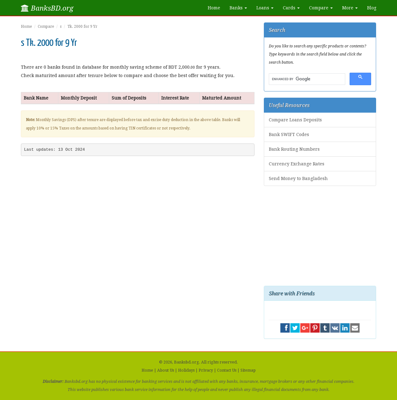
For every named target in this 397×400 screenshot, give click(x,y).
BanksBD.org (47, 8)
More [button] (350, 7)
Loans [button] (265, 7)
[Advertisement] (320, 236)
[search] (306, 79)
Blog (371, 7)
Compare (46, 26)
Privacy (206, 370)
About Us (165, 370)
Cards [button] (291, 7)
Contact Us (226, 370)
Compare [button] (321, 7)
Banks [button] (238, 7)
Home (214, 7)
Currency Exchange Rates (296, 163)
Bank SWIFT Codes (289, 134)
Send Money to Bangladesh (298, 178)
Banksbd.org (186, 362)
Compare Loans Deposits (295, 119)
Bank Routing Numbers (294, 149)
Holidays (186, 370)
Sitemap (248, 370)
